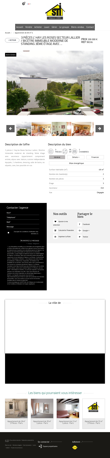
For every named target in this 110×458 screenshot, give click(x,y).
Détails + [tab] (75, 157)
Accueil (19, 27)
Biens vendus (77, 27)
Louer (47, 27)
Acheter (38, 27)
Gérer (54, 27)
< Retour (12, 40)
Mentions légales (17, 445)
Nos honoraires (27, 445)
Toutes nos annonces (16, 448)
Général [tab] (57, 157)
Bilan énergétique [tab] (76, 163)
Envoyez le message (30, 241)
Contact (90, 27)
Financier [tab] (95, 157)
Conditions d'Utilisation (16, 284)
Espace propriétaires (47, 446)
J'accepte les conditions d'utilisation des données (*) (26, 233)
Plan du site (8, 445)
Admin (8, 448)
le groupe (64, 27)
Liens (34, 445)
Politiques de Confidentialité (36, 282)
